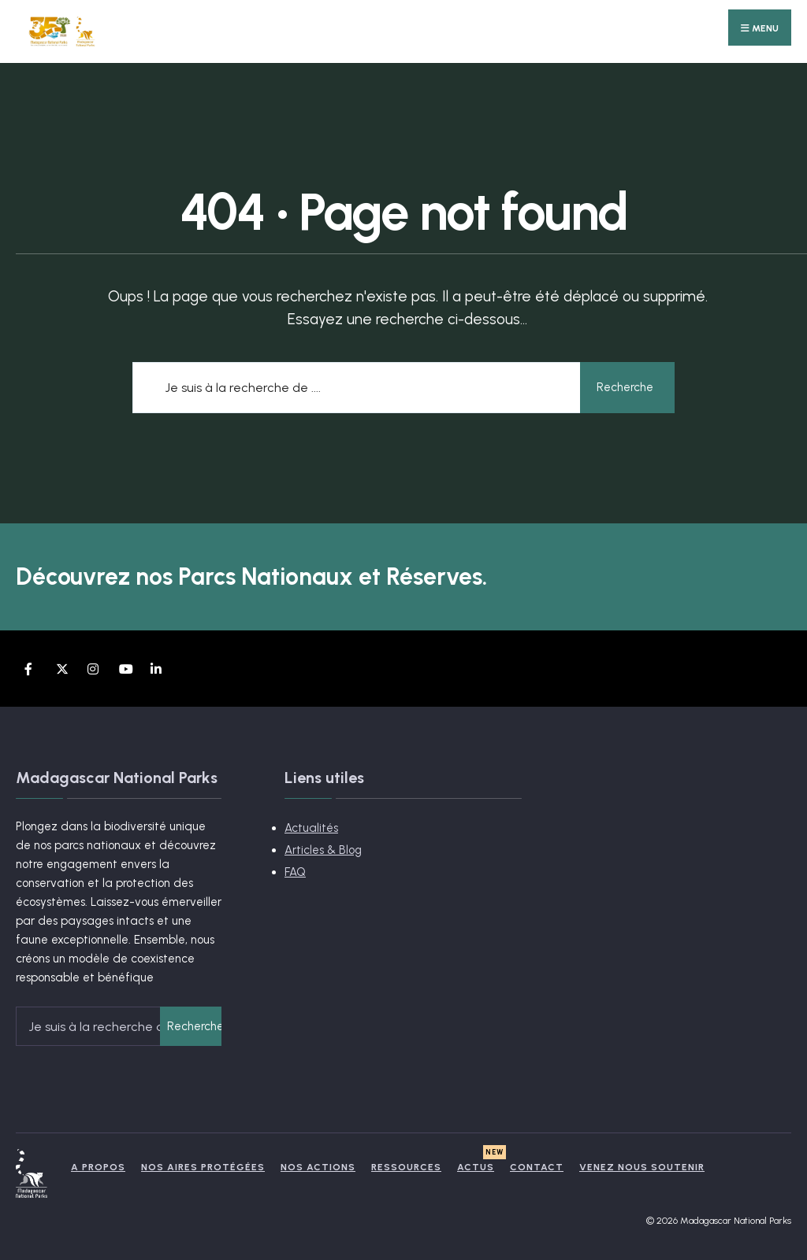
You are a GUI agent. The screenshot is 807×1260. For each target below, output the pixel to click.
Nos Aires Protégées (203, 1167)
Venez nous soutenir (642, 1167)
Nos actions (318, 1167)
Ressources (406, 1167)
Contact (536, 1167)
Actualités (311, 828)
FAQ (295, 872)
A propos (98, 1167)
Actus (475, 1167)
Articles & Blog (323, 850)
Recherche (625, 387)
